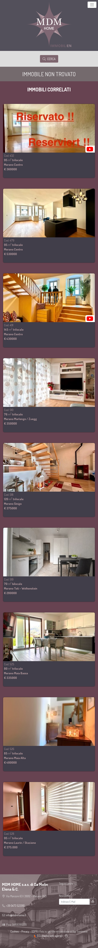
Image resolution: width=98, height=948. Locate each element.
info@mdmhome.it (16, 915)
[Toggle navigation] (92, 5)
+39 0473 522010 (15, 905)
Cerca (49, 59)
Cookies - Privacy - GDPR (24, 931)
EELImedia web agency (48, 935)
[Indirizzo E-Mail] (74, 902)
